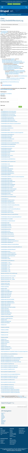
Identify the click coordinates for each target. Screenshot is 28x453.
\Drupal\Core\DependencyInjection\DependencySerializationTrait (13, 62)
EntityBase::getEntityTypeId (5, 305)
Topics (2, 414)
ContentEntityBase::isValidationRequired (8, 220)
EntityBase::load (3, 324)
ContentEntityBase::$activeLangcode (7, 117)
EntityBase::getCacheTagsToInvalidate (7, 299)
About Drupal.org (13, 442)
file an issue (20, 396)
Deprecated (3, 421)
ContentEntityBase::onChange (6, 225)
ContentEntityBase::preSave (5, 231)
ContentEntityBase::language (6, 224)
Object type (2, 105)
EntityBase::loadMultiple (5, 327)
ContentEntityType (4, 31)
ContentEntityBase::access (5, 154)
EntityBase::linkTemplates (5, 322)
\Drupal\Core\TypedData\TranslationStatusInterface (13, 66)
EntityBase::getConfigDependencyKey (7, 301)
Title (14, 109)
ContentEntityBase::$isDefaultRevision (7, 134)
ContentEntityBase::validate (5, 258)
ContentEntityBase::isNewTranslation (7, 212)
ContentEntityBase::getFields (6, 174)
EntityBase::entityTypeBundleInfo (6, 291)
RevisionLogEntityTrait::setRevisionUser (8, 379)
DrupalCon (11, 435)
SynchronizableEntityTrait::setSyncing (7, 388)
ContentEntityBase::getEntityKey (6, 170)
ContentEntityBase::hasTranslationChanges (8, 196)
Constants (3, 417)
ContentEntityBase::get (5, 167)
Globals (2, 418)
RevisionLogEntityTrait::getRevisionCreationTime (9, 365)
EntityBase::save (3, 339)
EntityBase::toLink (4, 343)
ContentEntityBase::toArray (5, 251)
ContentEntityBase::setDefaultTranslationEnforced (9, 240)
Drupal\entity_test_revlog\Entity (6, 93)
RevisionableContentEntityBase (19, 70)
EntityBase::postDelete (5, 329)
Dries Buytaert (18, 450)
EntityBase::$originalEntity (5, 284)
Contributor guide (13, 433)
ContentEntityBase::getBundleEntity (7, 168)
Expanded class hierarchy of (10, 79)
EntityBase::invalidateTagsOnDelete (7, 316)
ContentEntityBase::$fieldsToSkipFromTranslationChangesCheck (12, 132)
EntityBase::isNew (4, 319)
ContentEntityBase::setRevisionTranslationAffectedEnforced (11, 246)
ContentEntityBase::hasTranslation (7, 194)
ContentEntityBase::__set (5, 268)
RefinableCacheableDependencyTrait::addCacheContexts (10, 358)
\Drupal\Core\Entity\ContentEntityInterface (11, 65)
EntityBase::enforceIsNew (5, 290)
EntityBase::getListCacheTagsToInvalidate (8, 307)
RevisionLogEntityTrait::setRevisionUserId (8, 382)
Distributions (2, 443)
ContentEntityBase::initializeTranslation (8, 200)
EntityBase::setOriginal (5, 340)
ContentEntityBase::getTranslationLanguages (8, 188)
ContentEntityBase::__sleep (5, 269)
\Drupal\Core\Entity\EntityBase (9, 69)
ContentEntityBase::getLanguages (6, 180)
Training (11, 431)
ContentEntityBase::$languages (6, 137)
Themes (1, 442)
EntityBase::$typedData (5, 286)
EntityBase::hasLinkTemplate (6, 314)
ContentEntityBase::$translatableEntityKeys (8, 144)
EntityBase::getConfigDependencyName (7, 302)
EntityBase (13, 58)
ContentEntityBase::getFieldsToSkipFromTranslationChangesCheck (12, 176)
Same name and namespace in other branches (10, 24)
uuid (1, 33)
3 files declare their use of (9, 81)
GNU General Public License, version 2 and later (12, 449)
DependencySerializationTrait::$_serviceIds (8, 275)
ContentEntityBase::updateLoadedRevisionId (8, 254)
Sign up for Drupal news (4, 432)
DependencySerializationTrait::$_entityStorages (9, 273)
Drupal (23, 449)
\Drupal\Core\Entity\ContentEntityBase (12, 73)
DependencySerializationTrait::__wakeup (8, 279)
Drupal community (23, 397)
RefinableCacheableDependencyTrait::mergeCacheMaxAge (11, 361)
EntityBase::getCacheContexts (6, 294)
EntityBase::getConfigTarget (6, 304)
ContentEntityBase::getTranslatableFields (8, 184)
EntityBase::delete (4, 288)
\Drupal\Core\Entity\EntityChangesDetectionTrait (12, 67)
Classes (2, 415)
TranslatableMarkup (3, 32)
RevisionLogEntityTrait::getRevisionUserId (8, 371)
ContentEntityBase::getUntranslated (7, 191)
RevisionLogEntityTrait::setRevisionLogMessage (9, 377)
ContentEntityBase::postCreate (6, 227)
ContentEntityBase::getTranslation (7, 187)
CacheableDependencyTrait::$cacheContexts (8, 111)
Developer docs (21, 432)
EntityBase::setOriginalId (5, 342)
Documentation (22, 428)
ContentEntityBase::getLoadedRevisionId (8, 181)
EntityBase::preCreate (4, 334)
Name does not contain (4, 101)
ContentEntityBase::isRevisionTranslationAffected (9, 214)
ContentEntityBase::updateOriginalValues (8, 255)
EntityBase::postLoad (4, 332)
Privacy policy (12, 444)
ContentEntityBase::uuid (5, 257)
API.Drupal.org (21, 433)
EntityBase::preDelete (4, 337)
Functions (3, 416)
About (11, 438)
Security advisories (3, 433)
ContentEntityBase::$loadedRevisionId (7, 138)
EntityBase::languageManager (6, 321)
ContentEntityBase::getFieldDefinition (7, 171)
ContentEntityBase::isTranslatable (7, 218)
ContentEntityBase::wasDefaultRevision (7, 260)
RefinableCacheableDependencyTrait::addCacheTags (10, 360)
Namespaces (3, 420)
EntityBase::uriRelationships (5, 346)
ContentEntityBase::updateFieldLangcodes (8, 252)
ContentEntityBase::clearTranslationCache (8, 161)
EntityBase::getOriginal (5, 308)
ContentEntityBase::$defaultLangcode (7, 118)
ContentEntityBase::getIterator (6, 178)
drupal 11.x (2, 14)
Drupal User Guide (22, 431)
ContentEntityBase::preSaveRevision (7, 232)
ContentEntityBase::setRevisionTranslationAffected (10, 244)
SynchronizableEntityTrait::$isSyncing (7, 384)
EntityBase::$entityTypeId (5, 283)
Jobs (1, 434)
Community (12, 428)
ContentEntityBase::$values (5, 152)
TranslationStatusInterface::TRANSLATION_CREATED (10, 389)
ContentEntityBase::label (5, 222)
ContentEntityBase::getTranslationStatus (8, 190)
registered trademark (11, 450)
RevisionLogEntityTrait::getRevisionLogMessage (9, 367)
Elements (2, 423)
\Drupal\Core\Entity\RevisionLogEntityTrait (12, 72)
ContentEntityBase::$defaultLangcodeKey (8, 120)
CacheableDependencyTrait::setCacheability (8, 115)
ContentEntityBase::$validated (6, 149)
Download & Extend (4, 438)
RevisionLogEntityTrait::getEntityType (7, 363)
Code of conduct (13, 436)
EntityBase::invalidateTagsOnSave (7, 318)
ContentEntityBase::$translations (6, 148)
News (1, 428)
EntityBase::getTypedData (5, 311)
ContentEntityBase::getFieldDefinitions (7, 173)
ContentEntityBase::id (4, 198)
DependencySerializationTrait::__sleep (7, 277)
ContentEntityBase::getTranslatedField (7, 185)
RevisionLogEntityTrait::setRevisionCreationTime (9, 376)
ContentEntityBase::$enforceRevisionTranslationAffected (11, 123)
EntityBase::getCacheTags (5, 297)
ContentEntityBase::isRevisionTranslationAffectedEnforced (11, 216)
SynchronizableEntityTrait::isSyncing (7, 386)
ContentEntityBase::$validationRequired (8, 151)
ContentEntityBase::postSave (6, 229)
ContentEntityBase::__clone (5, 262)
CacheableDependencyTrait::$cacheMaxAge (8, 112)
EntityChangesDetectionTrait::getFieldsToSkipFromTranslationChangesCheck (14, 351)
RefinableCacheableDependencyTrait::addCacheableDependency (12, 357)
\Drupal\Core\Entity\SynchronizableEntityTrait (12, 68)
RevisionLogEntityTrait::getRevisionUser (8, 369)
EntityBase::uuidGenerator (5, 349)
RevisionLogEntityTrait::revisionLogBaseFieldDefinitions (10, 374)
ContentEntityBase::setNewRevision (7, 242)
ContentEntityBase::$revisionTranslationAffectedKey (10, 142)
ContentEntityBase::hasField (5, 193)
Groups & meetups (13, 434)
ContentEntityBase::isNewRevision (7, 210)
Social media (2, 431)
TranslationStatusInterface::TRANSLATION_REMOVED (10, 392)
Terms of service (12, 443)
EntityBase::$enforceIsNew (5, 281)
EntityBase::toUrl (4, 345)
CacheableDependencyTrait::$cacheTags (8, 114)
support (3, 397)
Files (2, 419)
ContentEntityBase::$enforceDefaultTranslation (9, 121)
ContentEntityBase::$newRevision (6, 140)
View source (2, 94)
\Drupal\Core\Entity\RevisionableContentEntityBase (16, 78)
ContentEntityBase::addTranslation (7, 155)
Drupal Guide (21, 430)
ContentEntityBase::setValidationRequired (8, 249)
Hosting (11, 432)
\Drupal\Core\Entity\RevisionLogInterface (16, 71)
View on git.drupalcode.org (6, 85)
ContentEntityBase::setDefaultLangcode (8, 239)
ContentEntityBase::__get (5, 265)
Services (2, 422)
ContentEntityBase (16, 63)
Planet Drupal (2, 430)
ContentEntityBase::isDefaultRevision (7, 201)
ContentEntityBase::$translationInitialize (8, 146)
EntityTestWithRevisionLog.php (14, 14)
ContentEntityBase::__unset (5, 271)
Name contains (3, 98)
